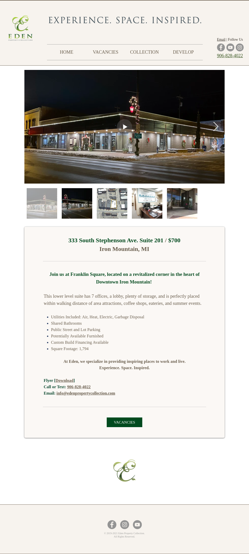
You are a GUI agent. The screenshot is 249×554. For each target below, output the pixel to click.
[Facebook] (221, 47)
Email (221, 39)
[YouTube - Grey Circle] (137, 524)
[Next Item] (216, 127)
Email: (50, 393)
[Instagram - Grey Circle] (124, 524)
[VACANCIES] (124, 422)
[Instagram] (240, 47)
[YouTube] (230, 47)
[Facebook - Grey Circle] (111, 524)
